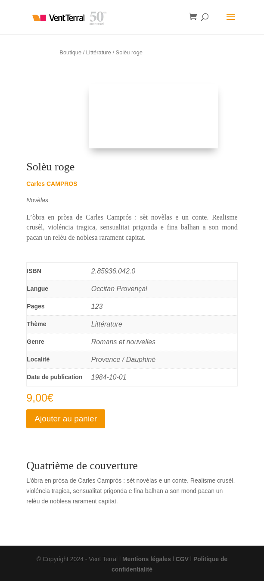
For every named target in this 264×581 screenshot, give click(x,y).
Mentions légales (146, 559)
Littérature (98, 52)
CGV (182, 559)
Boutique (70, 52)
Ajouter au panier (65, 418)
